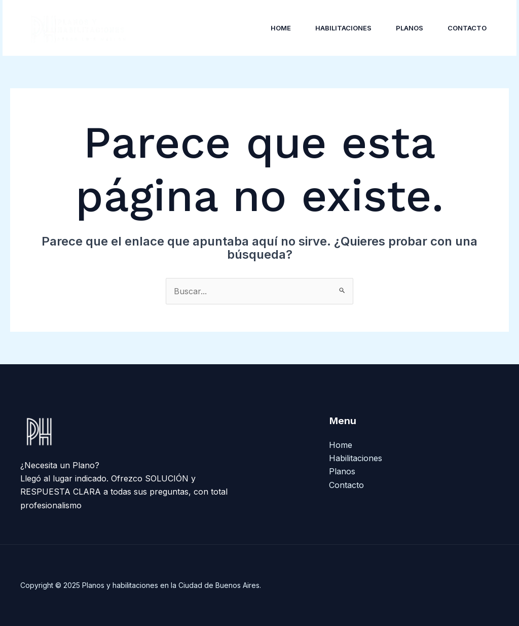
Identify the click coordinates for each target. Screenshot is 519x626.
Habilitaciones (343, 28)
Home (281, 28)
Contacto (467, 28)
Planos (409, 28)
